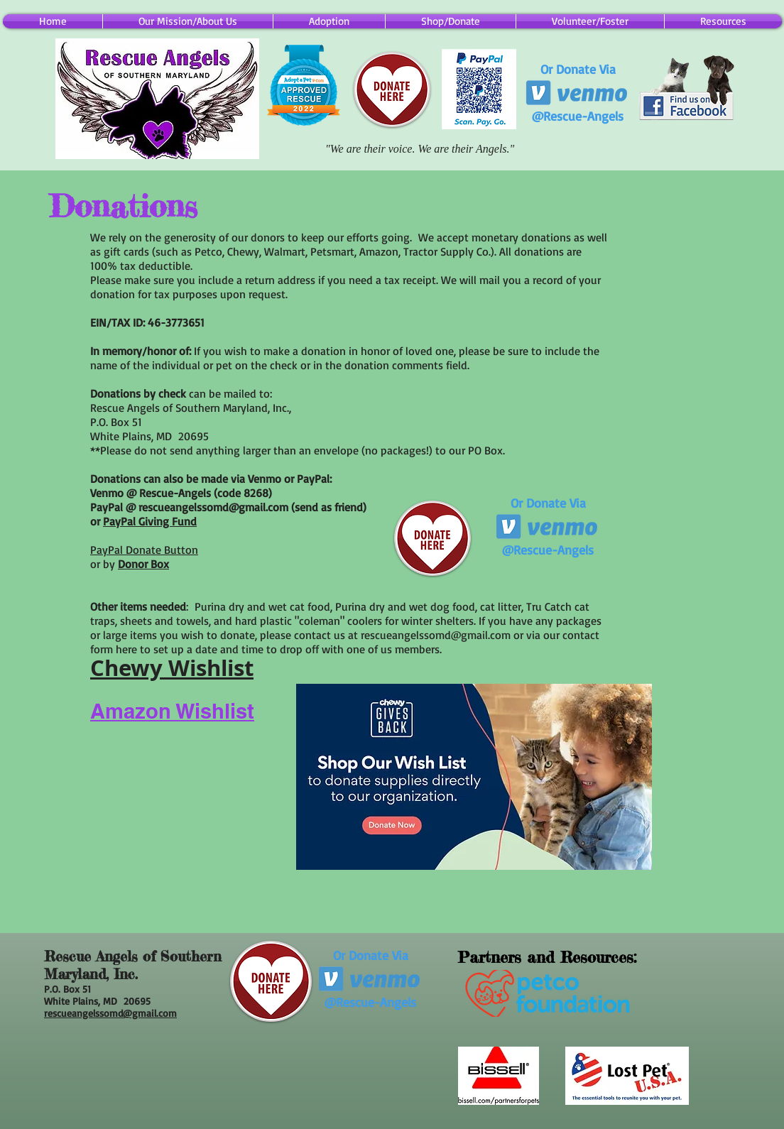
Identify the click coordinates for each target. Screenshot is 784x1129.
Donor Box (143, 564)
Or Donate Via (578, 69)
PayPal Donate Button (144, 549)
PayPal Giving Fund (150, 521)
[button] (451, 21)
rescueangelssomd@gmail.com (213, 507)
